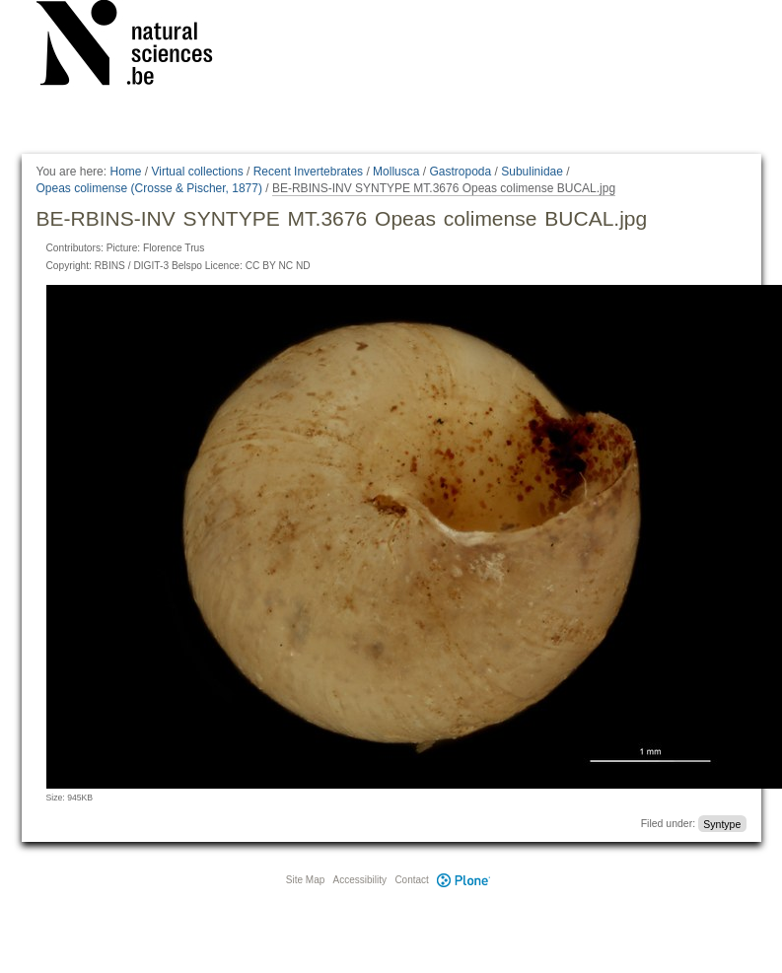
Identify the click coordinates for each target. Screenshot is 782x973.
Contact (411, 879)
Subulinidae (532, 171)
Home (125, 171)
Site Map (305, 879)
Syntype (722, 823)
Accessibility (360, 879)
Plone (464, 879)
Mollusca (396, 171)
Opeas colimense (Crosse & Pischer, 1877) (149, 188)
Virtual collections (198, 171)
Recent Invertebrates (308, 171)
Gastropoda (460, 171)
